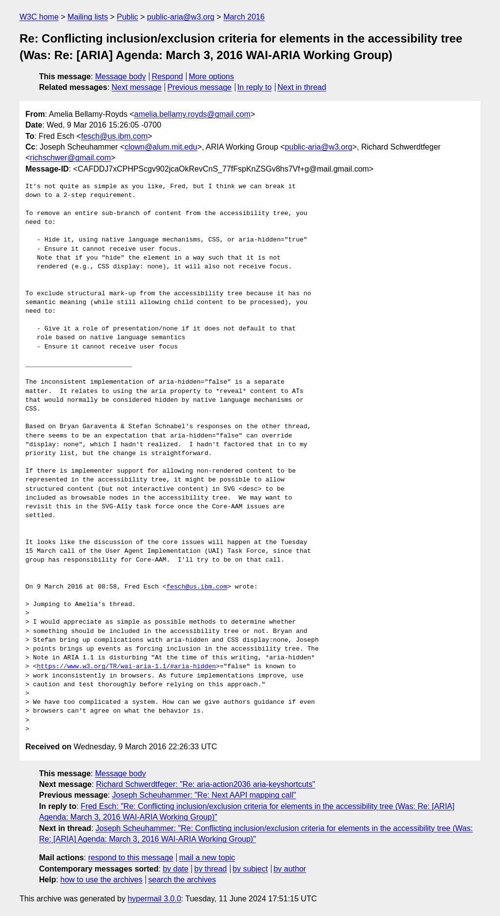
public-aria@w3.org (180, 17)
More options (211, 76)
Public (127, 17)
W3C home (39, 17)
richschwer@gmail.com (70, 157)
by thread (210, 869)
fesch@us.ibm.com (114, 136)
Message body (120, 76)
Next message (137, 87)
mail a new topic (207, 857)
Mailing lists (87, 17)
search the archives (182, 879)
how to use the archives (102, 879)
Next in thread (301, 87)
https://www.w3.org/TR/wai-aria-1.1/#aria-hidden (126, 666)
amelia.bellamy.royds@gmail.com (192, 114)
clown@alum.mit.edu (161, 147)
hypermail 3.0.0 (154, 898)
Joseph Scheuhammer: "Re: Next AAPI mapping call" (204, 795)
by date (175, 869)
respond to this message (130, 857)
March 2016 (244, 17)
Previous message (199, 87)
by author (289, 869)
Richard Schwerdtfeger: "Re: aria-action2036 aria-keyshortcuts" (205, 784)
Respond (167, 76)
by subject (250, 869)
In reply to (254, 87)
